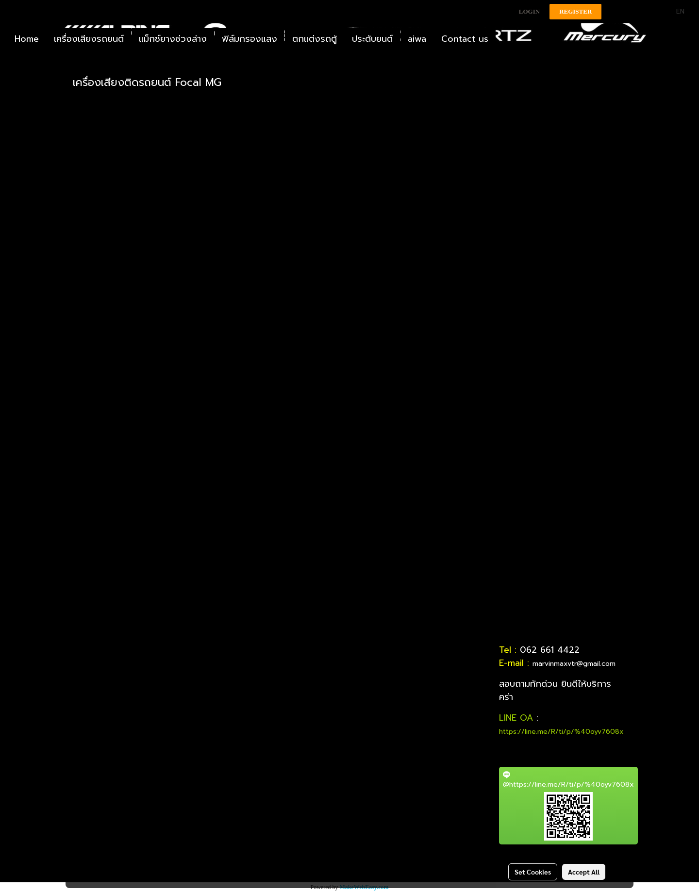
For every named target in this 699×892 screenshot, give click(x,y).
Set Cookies (533, 871)
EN (674, 11)
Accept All (583, 871)
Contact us (464, 39)
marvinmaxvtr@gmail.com (574, 664)
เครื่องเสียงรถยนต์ (89, 39)
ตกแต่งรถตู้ (314, 39)
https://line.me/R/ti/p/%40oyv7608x (561, 732)
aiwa (417, 39)
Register (575, 11)
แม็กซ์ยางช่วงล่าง (173, 39)
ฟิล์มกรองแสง (249, 39)
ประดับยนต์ (372, 39)
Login (529, 11)
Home (27, 39)
